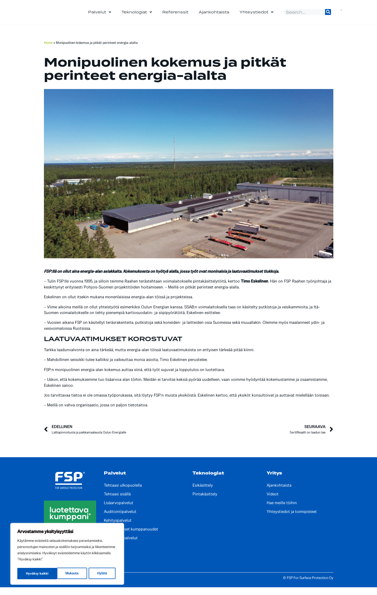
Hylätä (63, 573)
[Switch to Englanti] (341, 16)
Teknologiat (136, 16)
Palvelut (99, 16)
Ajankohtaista (214, 15)
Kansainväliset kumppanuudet (131, 537)
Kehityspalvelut (118, 528)
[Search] (328, 16)
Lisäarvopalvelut (118, 510)
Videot (273, 501)
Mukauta (32, 573)
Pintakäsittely (205, 501)
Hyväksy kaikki (97, 573)
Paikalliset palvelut (121, 545)
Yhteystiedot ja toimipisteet (292, 519)
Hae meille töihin (282, 510)
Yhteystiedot (256, 16)
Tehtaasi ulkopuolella (123, 493)
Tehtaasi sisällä (117, 501)
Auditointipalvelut (120, 519)
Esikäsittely (203, 493)
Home (48, 50)
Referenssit (175, 15)
